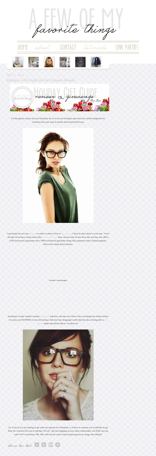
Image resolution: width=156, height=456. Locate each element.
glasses (32, 233)
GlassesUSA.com (50, 237)
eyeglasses (44, 316)
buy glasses (66, 233)
